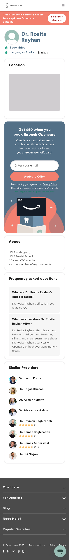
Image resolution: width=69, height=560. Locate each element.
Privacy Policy (50, 184)
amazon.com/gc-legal (46, 187)
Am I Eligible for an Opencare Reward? (34, 191)
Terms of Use (37, 545)
